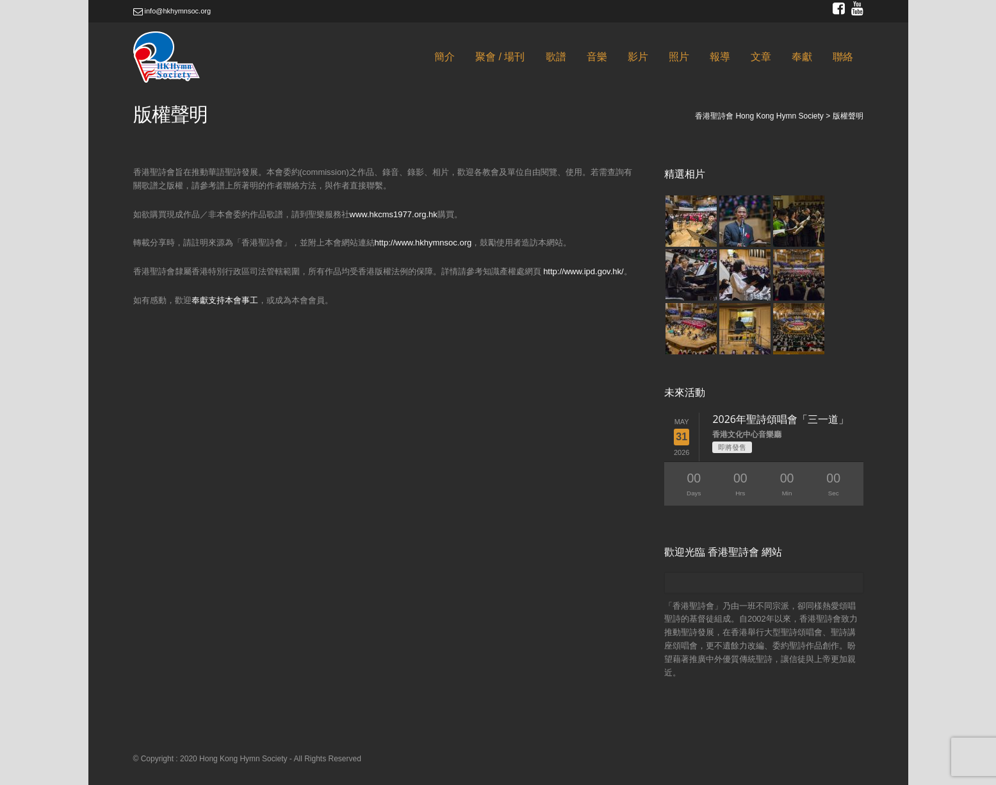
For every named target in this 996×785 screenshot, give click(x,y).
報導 (720, 56)
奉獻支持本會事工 (225, 300)
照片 (679, 56)
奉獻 (802, 56)
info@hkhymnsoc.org (172, 11)
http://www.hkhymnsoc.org (423, 242)
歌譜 (556, 56)
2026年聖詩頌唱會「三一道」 (780, 419)
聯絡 (843, 56)
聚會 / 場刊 (500, 56)
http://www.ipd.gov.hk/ (583, 271)
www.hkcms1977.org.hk (393, 214)
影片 (638, 56)
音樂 (597, 56)
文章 (761, 56)
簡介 (444, 56)
